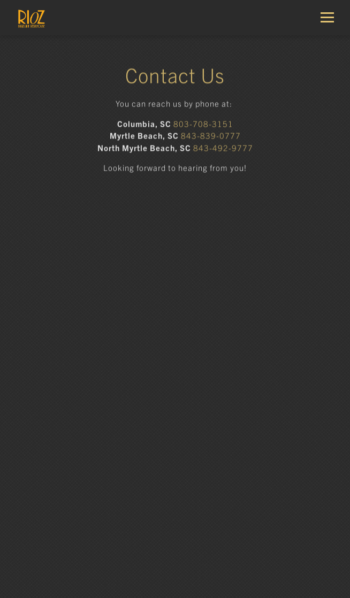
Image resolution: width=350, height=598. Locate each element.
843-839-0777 (211, 136)
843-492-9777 (223, 148)
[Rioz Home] (46, 17)
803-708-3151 (203, 124)
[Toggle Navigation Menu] (331, 17)
